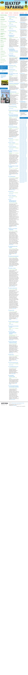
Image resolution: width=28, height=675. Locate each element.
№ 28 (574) (26, 163)
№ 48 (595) (21, 157)
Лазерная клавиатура (12, 146)
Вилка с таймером (12, 142)
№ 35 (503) (23, 176)
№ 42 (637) (26, 143)
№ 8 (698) (21, 124)
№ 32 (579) (23, 162)
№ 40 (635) (23, 144)
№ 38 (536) (23, 175)
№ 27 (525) (21, 179)
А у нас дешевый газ (22, 89)
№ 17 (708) (21, 121)
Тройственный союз (12, 30)
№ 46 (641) (23, 142)
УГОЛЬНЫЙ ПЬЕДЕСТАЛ (13, 366)
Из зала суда (2, 44)
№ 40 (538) (26, 174)
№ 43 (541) (26, 173)
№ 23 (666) (21, 134)
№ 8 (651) (21, 139)
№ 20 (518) (23, 181)
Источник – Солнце (12, 268)
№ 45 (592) (21, 158)
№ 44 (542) (23, 173)
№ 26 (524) (23, 179)
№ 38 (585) (23, 160)
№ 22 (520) (26, 180)
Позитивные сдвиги (12, 65)
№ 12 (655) (26, 137)
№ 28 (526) (26, 178)
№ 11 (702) (21, 123)
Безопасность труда (3, 31)
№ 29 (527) (23, 178)
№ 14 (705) (21, 122)
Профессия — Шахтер (3, 21)
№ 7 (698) (23, 124)
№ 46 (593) (26, 157)
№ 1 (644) (23, 141)
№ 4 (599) (25, 155)
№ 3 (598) (21, 156)
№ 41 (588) (23, 159)
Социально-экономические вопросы (2, 34)
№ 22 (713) (23, 119)
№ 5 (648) (21, 140)
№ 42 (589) (21, 159)
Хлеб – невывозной (12, 195)
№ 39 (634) (26, 144)
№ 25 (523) (26, 179)
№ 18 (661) (26, 135)
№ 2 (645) (21, 141)
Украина (16, 66)
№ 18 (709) (26, 120)
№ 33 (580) (21, 162)
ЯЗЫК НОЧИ (11, 354)
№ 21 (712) (26, 119)
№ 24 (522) (21, 180)
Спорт (1, 57)
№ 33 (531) (21, 177)
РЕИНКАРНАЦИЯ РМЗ (13, 126)
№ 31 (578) (26, 162)
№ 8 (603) (21, 154)
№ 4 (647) (23, 140)
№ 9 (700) (26, 123)
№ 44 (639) (21, 143)
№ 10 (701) (23, 123)
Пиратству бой (11, 310)
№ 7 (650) (23, 139)
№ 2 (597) (23, 156)
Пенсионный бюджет (22, 73)
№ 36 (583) (21, 161)
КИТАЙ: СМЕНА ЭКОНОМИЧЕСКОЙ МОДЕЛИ (12, 332)
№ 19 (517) (26, 181)
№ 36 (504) (21, 176)
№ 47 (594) (23, 157)
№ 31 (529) (26, 177)
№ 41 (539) (23, 174)
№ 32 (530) (23, 177)
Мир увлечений (2, 59)
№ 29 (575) (23, 163)
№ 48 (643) (25, 141)
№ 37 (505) (26, 175)
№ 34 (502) (26, 176)
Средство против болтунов (13, 362)
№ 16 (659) (23, 136)
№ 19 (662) (23, 135)
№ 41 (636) (21, 144)
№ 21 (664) (26, 134)
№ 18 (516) (21, 182)
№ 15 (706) (26, 121)
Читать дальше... (11, 19)
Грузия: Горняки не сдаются (13, 321)
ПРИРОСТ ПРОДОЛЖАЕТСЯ (23, 16)
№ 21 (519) (21, 181)
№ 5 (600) (23, 155)
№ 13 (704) (23, 122)
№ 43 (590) (26, 158)
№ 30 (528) (21, 178)
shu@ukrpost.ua (14, 405)
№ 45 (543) (21, 173)
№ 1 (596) (25, 156)
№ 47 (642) (21, 142)
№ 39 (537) (21, 175)
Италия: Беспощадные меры (14, 110)
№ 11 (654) (21, 138)
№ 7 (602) (23, 154)
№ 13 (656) (23, 137)
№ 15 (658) (26, 136)
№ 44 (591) (23, 158)
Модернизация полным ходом (23, 37)
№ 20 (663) (21, 135)
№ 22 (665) (23, 134)
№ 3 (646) (25, 140)
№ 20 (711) (21, 120)
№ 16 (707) (23, 121)
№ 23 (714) (21, 119)
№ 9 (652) (26, 138)
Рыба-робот (11, 138)
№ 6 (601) (25, 154)
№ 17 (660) (21, 136)
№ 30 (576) (21, 163)
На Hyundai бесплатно (13, 106)
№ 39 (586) (21, 160)
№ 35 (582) (23, 161)
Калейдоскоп (2, 54)
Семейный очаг (2, 51)
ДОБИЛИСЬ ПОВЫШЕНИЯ (14, 83)
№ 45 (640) (26, 142)
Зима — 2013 (2, 62)
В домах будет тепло (12, 25)
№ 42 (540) (21, 174)
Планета (1, 49)
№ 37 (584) (26, 160)
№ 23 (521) (23, 180)
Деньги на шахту (12, 16)
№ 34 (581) (26, 161)
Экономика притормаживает (14, 256)
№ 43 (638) (23, 143)
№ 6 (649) (25, 139)
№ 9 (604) (26, 153)
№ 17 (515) (23, 182)
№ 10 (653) (23, 138)
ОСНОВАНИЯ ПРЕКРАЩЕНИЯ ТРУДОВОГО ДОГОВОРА (13, 49)
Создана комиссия (12, 21)
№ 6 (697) (25, 124)
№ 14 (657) (21, 137)
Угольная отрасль (3, 24)
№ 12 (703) (26, 122)
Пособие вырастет (12, 69)
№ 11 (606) (21, 153)
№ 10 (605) (23, 153)
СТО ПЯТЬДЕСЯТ (12, 176)
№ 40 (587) (26, 159)
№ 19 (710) (23, 120)
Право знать (2, 42)
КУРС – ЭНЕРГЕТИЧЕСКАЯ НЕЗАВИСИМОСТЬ (12, 200)
